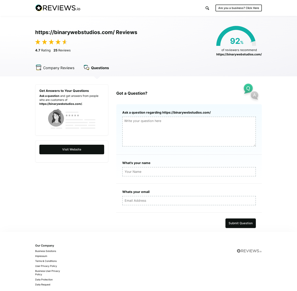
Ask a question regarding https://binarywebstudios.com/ (166, 112)
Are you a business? (238, 8)
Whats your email (135, 192)
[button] (207, 8)
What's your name (136, 163)
